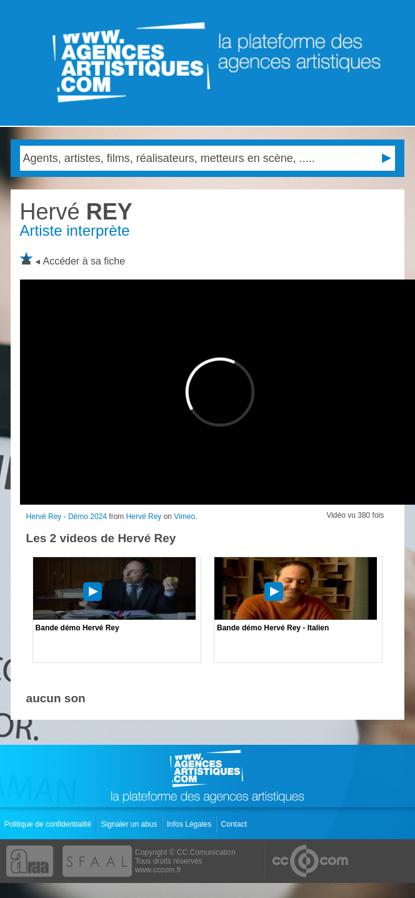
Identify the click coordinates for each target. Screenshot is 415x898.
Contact (235, 824)
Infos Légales (190, 824)
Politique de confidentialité (49, 824)
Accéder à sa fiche (84, 261)
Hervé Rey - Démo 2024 (66, 516)
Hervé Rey (144, 516)
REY (76, 211)
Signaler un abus (130, 824)
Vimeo (184, 516)
